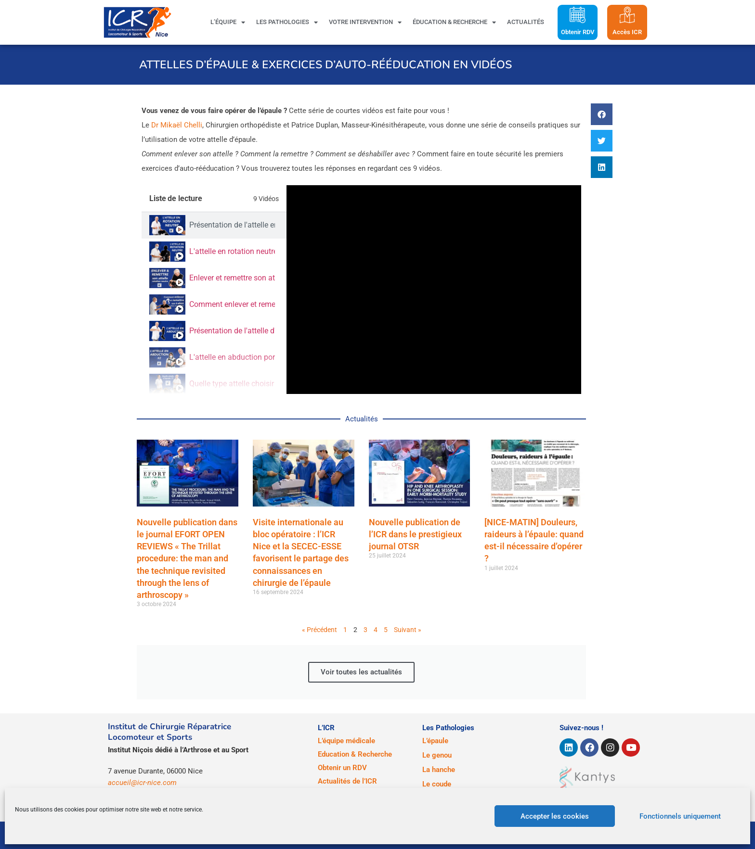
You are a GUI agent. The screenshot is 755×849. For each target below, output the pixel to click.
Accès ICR (627, 32)
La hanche (438, 769)
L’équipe (227, 22)
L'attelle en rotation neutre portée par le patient (232, 251)
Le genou (437, 755)
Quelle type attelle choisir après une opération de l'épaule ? (232, 383)
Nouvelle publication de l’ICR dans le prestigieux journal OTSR (415, 534)
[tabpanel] (433, 289)
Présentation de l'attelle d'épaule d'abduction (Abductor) (232, 330)
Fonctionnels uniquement (680, 816)
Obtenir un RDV (342, 767)
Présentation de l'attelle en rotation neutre (232, 224)
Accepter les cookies (555, 816)
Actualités (525, 21)
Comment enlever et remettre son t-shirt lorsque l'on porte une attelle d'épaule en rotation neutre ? (232, 304)
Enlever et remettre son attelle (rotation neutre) (232, 277)
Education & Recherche (355, 754)
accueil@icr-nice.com (142, 782)
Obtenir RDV (577, 32)
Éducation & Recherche (454, 22)
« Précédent (319, 630)
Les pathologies (287, 22)
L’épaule (435, 740)
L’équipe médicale (346, 740)
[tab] (214, 225)
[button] (601, 114)
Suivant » (407, 630)
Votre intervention (365, 22)
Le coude (436, 784)
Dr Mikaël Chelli (176, 125)
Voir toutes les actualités (361, 672)
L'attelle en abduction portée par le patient (232, 357)
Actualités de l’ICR (347, 781)
